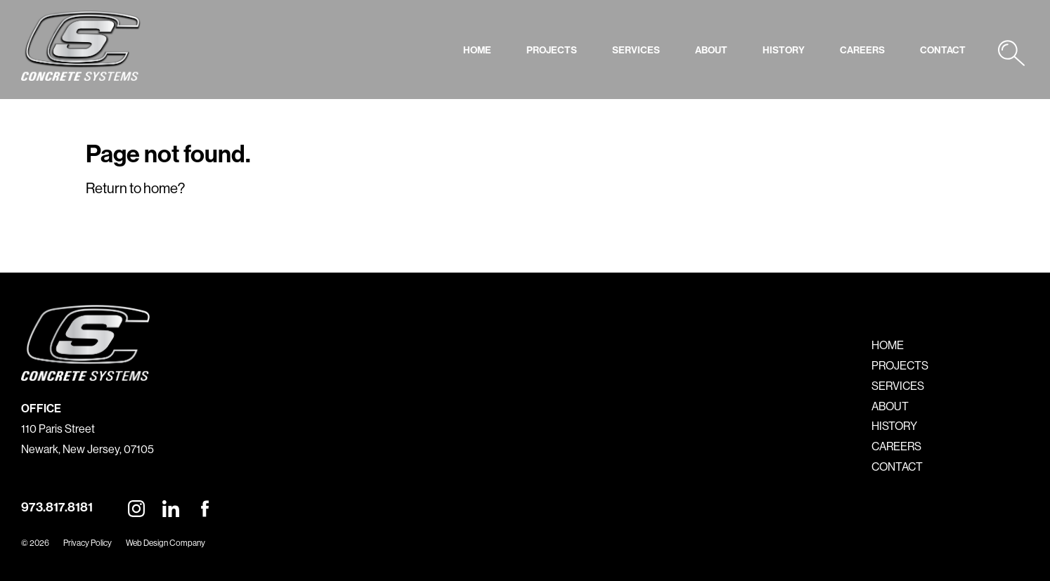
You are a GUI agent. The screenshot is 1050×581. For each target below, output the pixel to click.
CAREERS (862, 50)
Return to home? (135, 188)
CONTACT (943, 50)
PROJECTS (551, 50)
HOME (477, 50)
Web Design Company (165, 542)
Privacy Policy (87, 542)
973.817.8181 (57, 507)
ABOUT (711, 50)
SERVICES (636, 50)
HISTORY (784, 50)
